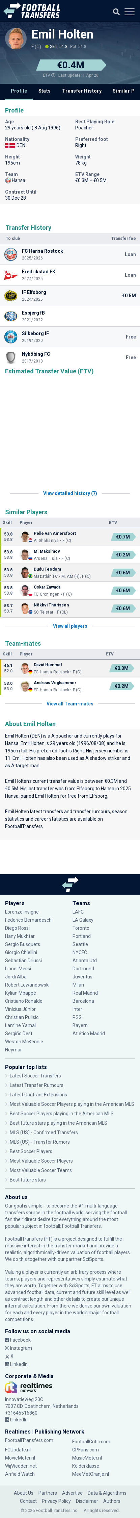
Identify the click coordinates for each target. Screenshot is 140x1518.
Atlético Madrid (89, 1033)
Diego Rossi (17, 928)
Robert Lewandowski (27, 985)
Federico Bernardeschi (29, 920)
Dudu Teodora (47, 569)
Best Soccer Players (31, 1151)
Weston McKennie (24, 1041)
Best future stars (28, 1180)
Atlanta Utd (85, 960)
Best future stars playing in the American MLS (58, 1123)
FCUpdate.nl (18, 1449)
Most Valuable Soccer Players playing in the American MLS (72, 1104)
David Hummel (48, 665)
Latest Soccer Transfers (35, 1075)
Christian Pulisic (21, 1017)
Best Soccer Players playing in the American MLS (62, 1113)
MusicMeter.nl (87, 1458)
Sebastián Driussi (23, 960)
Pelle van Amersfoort (55, 533)
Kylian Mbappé (20, 993)
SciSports (93, 1259)
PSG (77, 1017)
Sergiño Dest (18, 1033)
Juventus (82, 976)
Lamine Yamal (20, 1025)
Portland (82, 936)
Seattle (80, 944)
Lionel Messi (18, 968)
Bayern (80, 1025)
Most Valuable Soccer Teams (41, 1170)
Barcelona (83, 1001)
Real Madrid (85, 993)
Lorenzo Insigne (22, 912)
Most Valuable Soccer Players (41, 1161)
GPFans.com (85, 1449)
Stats (44, 91)
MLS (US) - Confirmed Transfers (44, 1132)
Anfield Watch (20, 1474)
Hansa (12, 743)
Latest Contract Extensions (38, 1094)
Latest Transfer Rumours (36, 1085)
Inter (77, 1009)
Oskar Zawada (47, 587)
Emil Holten (62, 34)
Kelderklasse (85, 1466)
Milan (78, 985)
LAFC (78, 912)
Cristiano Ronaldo (24, 1001)
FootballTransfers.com (29, 1440)
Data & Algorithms (107, 1493)
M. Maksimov (47, 551)
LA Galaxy (83, 920)
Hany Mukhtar (20, 936)
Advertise (72, 1493)
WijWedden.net (21, 1466)
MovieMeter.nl (20, 1458)
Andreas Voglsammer (55, 682)
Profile (19, 91)
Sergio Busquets (22, 944)
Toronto (81, 928)
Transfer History (82, 91)
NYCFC (80, 952)
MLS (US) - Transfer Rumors (40, 1142)
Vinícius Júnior (20, 1009)
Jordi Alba (16, 976)
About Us (23, 1493)
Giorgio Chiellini (21, 952)
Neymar (13, 1049)
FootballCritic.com (91, 1441)
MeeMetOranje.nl (90, 1474)
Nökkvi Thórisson (51, 605)
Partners (47, 1493)
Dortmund (83, 968)
